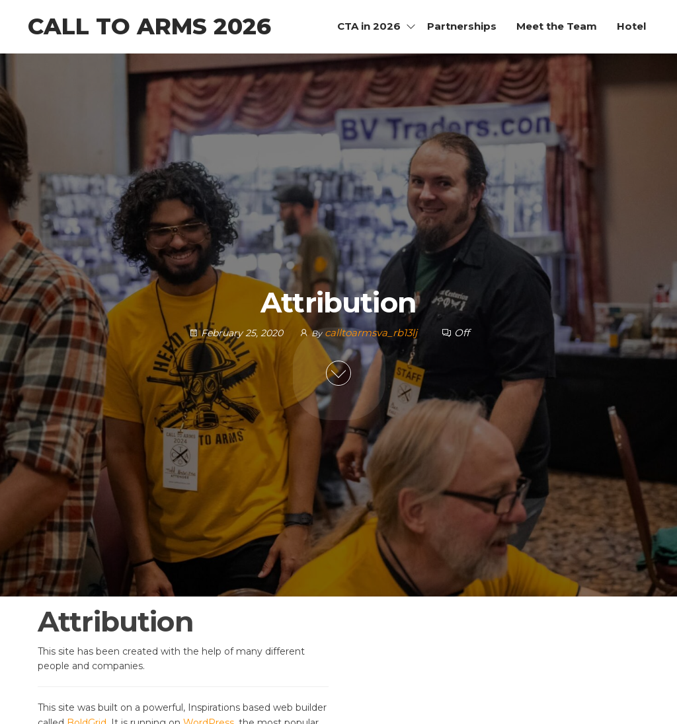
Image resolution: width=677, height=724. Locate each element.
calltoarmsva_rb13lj (372, 332)
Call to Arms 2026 (149, 26)
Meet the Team (556, 26)
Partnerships (462, 26)
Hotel (631, 26)
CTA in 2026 (369, 26)
